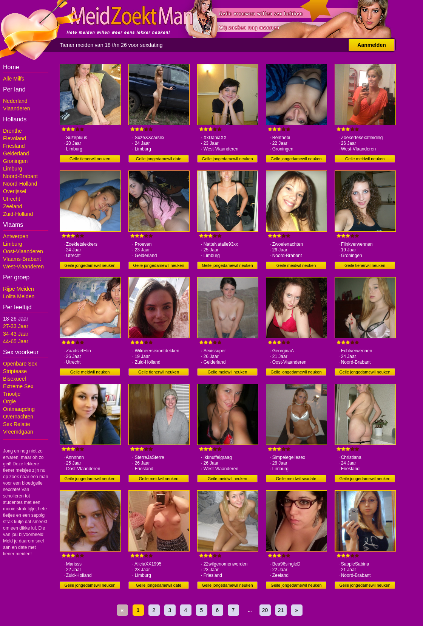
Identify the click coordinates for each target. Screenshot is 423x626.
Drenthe (12, 131)
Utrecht (11, 199)
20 (265, 610)
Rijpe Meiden (18, 289)
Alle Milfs (13, 79)
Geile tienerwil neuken (89, 158)
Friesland (14, 146)
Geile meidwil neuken (365, 158)
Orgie (9, 401)
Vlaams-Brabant (22, 259)
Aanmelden (371, 45)
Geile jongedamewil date (158, 158)
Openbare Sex (20, 364)
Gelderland (16, 153)
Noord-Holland (20, 184)
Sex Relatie (16, 424)
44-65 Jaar (15, 341)
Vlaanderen (16, 108)
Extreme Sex (18, 386)
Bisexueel (14, 379)
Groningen (15, 161)
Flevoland (14, 138)
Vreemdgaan (18, 432)
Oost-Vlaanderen (23, 251)
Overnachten (18, 417)
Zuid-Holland (18, 214)
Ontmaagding (19, 409)
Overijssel (14, 191)
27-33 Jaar (15, 326)
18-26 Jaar (15, 319)
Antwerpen (15, 236)
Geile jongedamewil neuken (227, 158)
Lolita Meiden (18, 296)
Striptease (15, 371)
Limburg (12, 169)
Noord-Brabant (20, 176)
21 (281, 610)
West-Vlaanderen (23, 266)
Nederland (15, 101)
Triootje (11, 394)
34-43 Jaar (15, 334)
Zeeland (12, 206)
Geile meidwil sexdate (296, 478)
